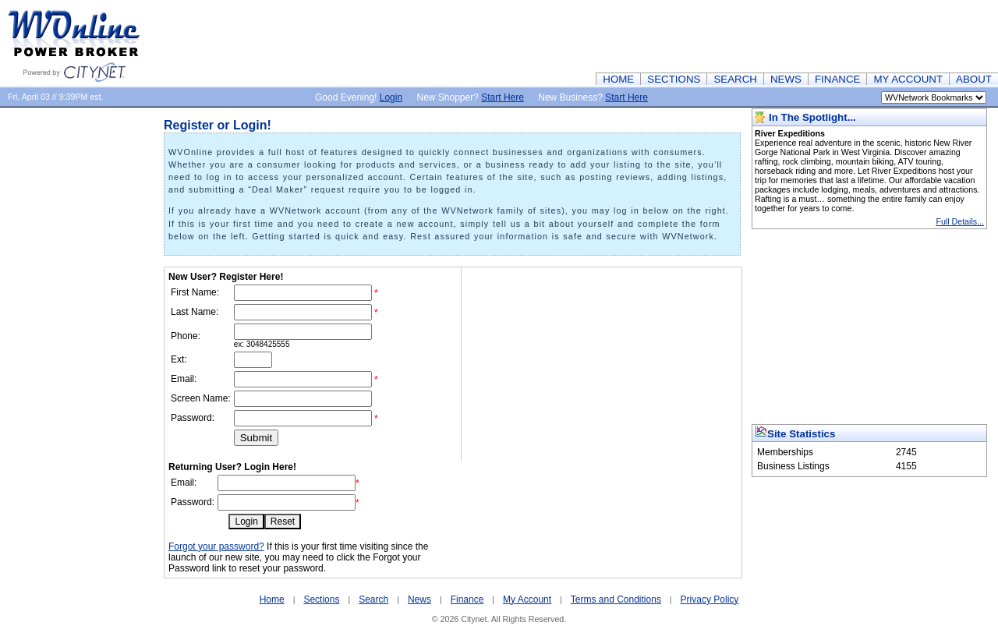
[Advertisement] (714, 35)
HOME (618, 79)
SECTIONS (673, 79)
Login (391, 97)
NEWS (786, 79)
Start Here (502, 97)
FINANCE (838, 79)
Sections (321, 599)
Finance (467, 599)
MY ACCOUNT (908, 79)
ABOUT (974, 79)
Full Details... (960, 221)
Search (373, 599)
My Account (527, 599)
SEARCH (735, 79)
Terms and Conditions (616, 599)
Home (272, 599)
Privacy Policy (710, 599)
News (419, 599)
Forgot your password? (216, 546)
